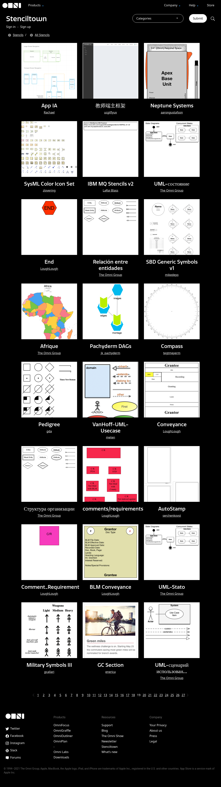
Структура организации (49, 508)
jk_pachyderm (110, 353)
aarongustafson (172, 112)
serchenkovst (172, 515)
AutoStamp (172, 508)
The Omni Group (171, 190)
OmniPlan (60, 741)
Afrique (49, 346)
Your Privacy (158, 725)
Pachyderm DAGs (110, 346)
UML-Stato (171, 586)
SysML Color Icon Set (49, 183)
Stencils (18, 35)
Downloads (61, 757)
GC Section (110, 665)
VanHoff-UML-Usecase (110, 427)
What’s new (109, 752)
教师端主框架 (110, 105)
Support (107, 725)
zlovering (49, 190)
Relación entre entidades (110, 264)
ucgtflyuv (110, 112)
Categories (143, 18)
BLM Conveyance (110, 586)
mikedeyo (171, 275)
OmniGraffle (62, 730)
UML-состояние (172, 183)
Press (153, 736)
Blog (105, 730)
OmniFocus (61, 725)
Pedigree (49, 424)
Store (210, 5)
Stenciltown (27, 18)
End (49, 261)
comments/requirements (114, 508)
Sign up (25, 27)
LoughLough (49, 269)
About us (156, 730)
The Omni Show (113, 736)
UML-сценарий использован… (172, 668)
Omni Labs (61, 752)
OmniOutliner (63, 736)
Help (192, 5)
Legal (153, 741)
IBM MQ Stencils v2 (110, 183)
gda (49, 431)
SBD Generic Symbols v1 (171, 264)
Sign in (11, 27)
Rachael (49, 112)
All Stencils (42, 35)
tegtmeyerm (172, 353)
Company (171, 5)
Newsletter (109, 741)
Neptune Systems (172, 105)
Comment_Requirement (50, 586)
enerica (110, 672)
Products (34, 5)
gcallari (49, 672)
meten (110, 437)
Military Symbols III (49, 665)
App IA (49, 105)
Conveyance (172, 424)
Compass (171, 346)
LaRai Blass (110, 190)
